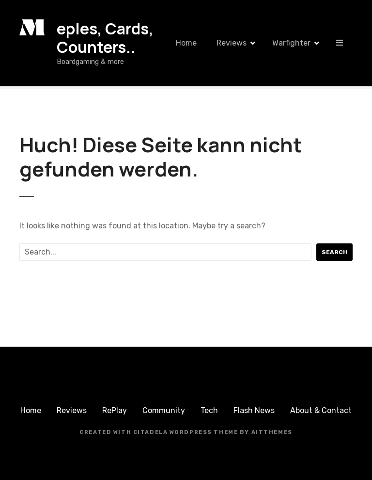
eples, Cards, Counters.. (105, 38)
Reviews (232, 43)
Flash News (254, 410)
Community (163, 410)
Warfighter (291, 43)
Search (334, 252)
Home (186, 43)
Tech (209, 410)
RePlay (114, 410)
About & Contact (321, 410)
